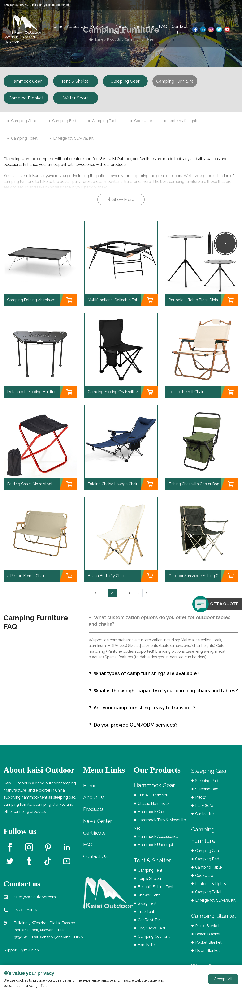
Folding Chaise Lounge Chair (112, 484)
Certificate (144, 26)
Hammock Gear (26, 81)
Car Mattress (206, 819)
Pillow (200, 803)
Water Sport (75, 97)
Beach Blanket (207, 939)
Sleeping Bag (206, 794)
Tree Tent (146, 917)
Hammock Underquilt (156, 850)
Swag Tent (147, 909)
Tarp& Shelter (149, 884)
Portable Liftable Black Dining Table (200, 300)
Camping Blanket (26, 97)
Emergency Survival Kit (73, 138)
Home (56, 26)
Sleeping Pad (206, 786)
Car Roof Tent (150, 925)
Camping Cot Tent (154, 942)
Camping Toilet (24, 138)
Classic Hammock (153, 809)
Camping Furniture (175, 81)
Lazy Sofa (204, 811)
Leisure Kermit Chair (186, 391)
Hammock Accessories (158, 842)
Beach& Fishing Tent (155, 892)
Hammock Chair (152, 817)
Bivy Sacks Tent (151, 934)
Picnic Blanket (207, 931)
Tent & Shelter (75, 81)
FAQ (163, 26)
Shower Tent (149, 901)
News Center (121, 29)
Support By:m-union (21, 955)
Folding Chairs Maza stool (29, 484)
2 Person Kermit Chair (25, 576)
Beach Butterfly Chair (106, 576)
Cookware (143, 121)
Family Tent (148, 950)
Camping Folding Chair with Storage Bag (123, 391)
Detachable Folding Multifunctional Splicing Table (50, 391)
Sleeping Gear (125, 81)
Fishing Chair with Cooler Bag (194, 484)
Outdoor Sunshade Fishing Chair (197, 576)
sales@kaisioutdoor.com (50, 5)
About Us (76, 26)
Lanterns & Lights (183, 121)
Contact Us (180, 29)
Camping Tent (150, 876)
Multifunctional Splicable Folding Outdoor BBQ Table (134, 300)
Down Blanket (207, 956)
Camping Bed (64, 121)
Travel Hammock (153, 801)
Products (99, 26)
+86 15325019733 (27, 915)
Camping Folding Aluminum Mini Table (40, 300)
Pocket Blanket (208, 948)
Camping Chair (24, 121)
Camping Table (105, 121)
